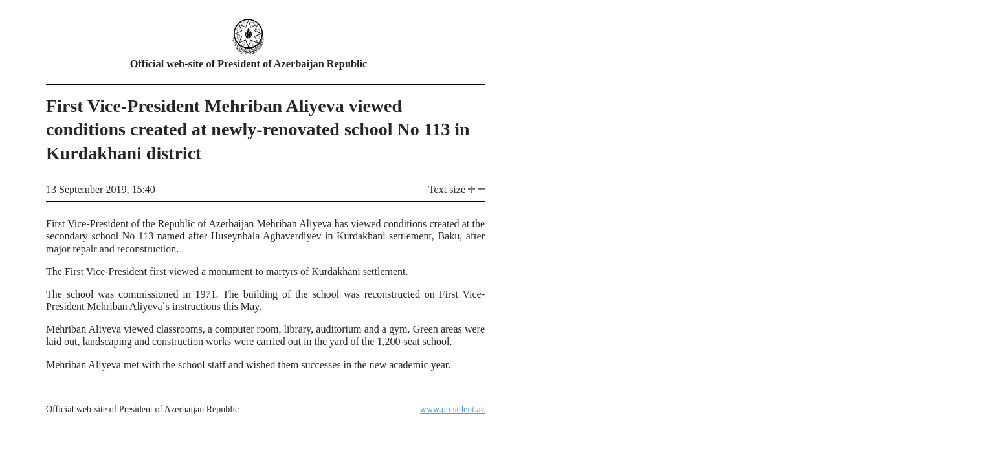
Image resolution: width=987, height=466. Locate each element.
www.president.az (452, 409)
